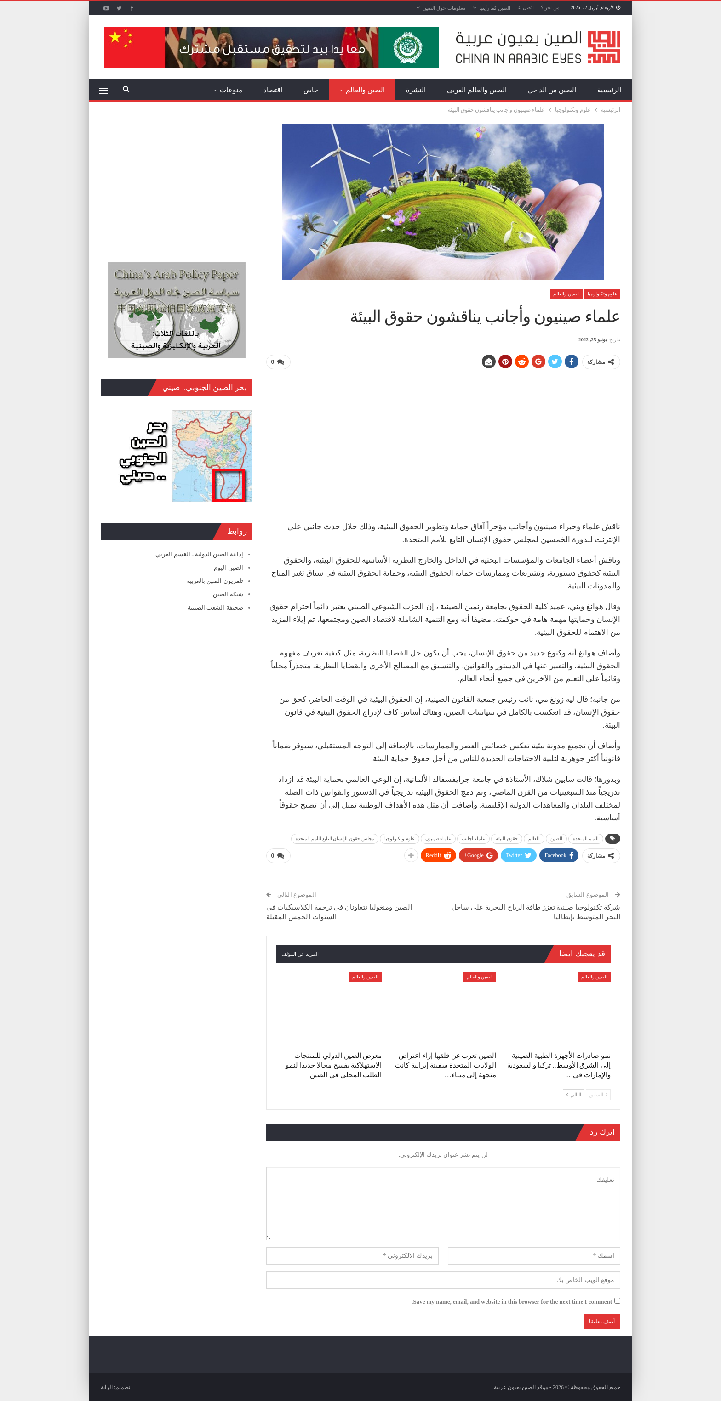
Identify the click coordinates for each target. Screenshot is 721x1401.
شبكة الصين (228, 594)
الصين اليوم (228, 567)
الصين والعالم (365, 90)
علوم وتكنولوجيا (603, 293)
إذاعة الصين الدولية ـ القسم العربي (199, 554)
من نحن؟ (550, 7)
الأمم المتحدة (586, 838)
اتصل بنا (525, 7)
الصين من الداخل (552, 90)
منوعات (231, 90)
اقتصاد (272, 90)
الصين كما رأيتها (495, 8)
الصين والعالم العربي (477, 90)
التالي (573, 1093)
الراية (107, 1387)
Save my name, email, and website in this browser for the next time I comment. (512, 1301)
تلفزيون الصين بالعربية (215, 580)
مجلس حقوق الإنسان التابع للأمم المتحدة (335, 838)
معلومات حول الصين (444, 8)
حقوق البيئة (507, 838)
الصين (556, 838)
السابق (598, 1093)
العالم (534, 838)
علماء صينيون (438, 838)
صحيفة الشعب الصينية (215, 607)
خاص (310, 90)
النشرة (416, 90)
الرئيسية (609, 90)
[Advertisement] (443, 441)
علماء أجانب (474, 838)
